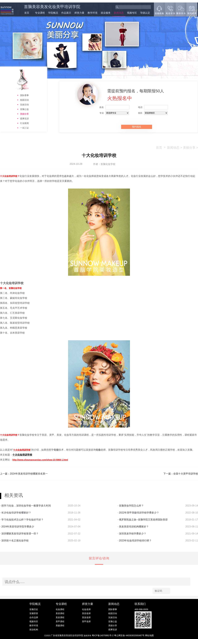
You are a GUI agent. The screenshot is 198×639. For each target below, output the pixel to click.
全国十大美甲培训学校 (185, 473)
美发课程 (60, 617)
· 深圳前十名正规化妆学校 (14, 540)
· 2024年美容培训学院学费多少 (17, 526)
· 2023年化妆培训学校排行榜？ (135, 540)
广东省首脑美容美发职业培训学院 (67, 635)
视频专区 (132, 12)
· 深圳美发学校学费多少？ (132, 533)
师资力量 (79, 12)
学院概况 (53, 12)
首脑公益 (24, 109)
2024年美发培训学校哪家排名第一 (29, 473)
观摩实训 (24, 118)
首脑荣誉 (33, 613)
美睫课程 (60, 625)
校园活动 (24, 100)
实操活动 (24, 104)
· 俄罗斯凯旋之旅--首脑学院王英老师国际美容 (143, 519)
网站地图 (149, 635)
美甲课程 (60, 621)
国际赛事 (24, 95)
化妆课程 (60, 609)
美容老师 (86, 613)
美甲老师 (86, 621)
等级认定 (145, 12)
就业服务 (106, 12)
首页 (26, 12)
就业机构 (33, 629)
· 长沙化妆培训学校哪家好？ (15, 512)
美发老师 (86, 617)
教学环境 (92, 12)
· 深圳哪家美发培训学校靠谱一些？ (19, 533)
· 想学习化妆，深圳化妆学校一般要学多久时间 (25, 505)
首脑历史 (33, 609)
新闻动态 (119, 12)
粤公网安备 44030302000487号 (129, 635)
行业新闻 (24, 123)
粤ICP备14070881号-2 (103, 635)
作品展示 (66, 12)
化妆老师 (86, 609)
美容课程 (60, 613)
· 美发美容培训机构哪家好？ (133, 526)
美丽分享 (24, 114)
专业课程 (40, 12)
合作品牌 (33, 617)
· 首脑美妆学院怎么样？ (131, 505)
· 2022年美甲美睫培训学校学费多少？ (138, 512)
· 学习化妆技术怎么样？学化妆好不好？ (21, 519)
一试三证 (24, 128)
